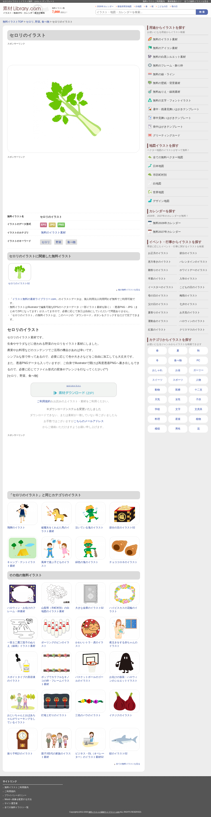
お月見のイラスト (190, 312)
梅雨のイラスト (188, 295)
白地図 (139, 6)
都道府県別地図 (125, 6)
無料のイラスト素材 (53, 232)
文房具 (198, 409)
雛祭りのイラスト (158, 270)
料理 (157, 419)
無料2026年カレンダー (167, 223)
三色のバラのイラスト (88, 715)
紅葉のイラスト (157, 329)
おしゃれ (157, 370)
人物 (198, 379)
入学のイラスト (188, 278)
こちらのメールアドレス (89, 421)
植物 (198, 419)
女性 (177, 399)
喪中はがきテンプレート (168, 126)
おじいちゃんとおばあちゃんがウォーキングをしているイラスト (21, 719)
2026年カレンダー (105, 6)
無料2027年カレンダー (167, 231)
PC (198, 360)
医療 (177, 389)
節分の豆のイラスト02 (122, 527)
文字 (177, 409)
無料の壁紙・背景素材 (166, 82)
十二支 (198, 389)
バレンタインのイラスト (194, 261)
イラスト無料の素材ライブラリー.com (34, 299)
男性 (177, 428)
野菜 (37, 21)
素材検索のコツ (175, 1)
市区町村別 (160, 174)
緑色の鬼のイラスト (86, 562)
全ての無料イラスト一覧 (17, 807)
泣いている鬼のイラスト (89, 527)
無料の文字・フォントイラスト (172, 100)
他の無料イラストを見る (129, 290)
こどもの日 (163, 6)
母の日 (175, 6)
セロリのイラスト (73, 386)
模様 (157, 428)
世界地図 (158, 192)
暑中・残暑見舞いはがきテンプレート (176, 109)
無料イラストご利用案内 (154, 1)
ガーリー (198, 370)
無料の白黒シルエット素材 (169, 56)
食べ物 (45, 21)
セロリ (30, 21)
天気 (157, 399)
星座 (177, 419)
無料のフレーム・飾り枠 (168, 65)
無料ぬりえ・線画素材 (166, 91)
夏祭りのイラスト (158, 312)
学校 (157, 409)
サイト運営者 (11, 803)
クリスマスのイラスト (192, 329)
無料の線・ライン (164, 74)
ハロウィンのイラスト (192, 321)
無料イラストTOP (13, 21)
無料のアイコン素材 (165, 48)
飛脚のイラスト (16, 527)
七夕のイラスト (188, 304)
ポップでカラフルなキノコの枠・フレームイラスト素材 (55, 681)
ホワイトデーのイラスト (194, 270)
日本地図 (158, 166)
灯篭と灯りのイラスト (54, 715)
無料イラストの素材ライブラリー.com (104, 812)
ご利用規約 (44, 401)
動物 (157, 389)
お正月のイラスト (158, 253)
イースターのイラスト (161, 287)
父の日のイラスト (158, 304)
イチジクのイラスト (120, 715)
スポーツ (178, 379)
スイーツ (157, 379)
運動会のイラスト (158, 321)
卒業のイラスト (157, 278)
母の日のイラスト (158, 295)
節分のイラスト (188, 253)
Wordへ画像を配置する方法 (18, 799)
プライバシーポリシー (15, 795)
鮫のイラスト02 (118, 753)
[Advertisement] (73, 54)
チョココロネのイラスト (123, 562)
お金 (177, 370)
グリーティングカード (166, 135)
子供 (198, 399)
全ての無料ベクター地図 (168, 157)
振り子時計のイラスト (20, 753)
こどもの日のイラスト (192, 287)
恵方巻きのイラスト (159, 261)
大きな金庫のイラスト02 (89, 607)
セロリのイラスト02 (19, 283)
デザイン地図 (161, 200)
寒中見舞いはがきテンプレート (172, 117)
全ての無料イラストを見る (196, 1)
